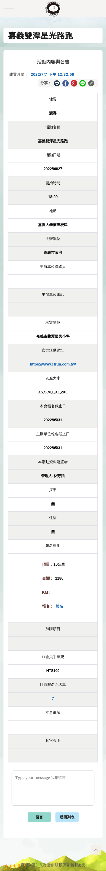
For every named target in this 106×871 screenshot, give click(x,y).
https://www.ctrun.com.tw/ (53, 364)
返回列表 (67, 817)
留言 (39, 817)
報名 (59, 606)
